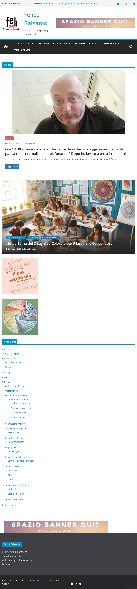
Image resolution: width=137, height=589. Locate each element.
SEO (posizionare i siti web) (21, 460)
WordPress (7, 583)
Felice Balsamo (29, 143)
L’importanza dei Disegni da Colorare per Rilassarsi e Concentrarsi (59, 243)
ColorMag (51, 580)
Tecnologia (33, 238)
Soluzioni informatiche (16, 395)
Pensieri (9, 138)
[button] (68, 43)
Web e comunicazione (50, 238)
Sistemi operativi (13, 466)
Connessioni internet (15, 423)
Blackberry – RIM (16, 493)
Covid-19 (93, 43)
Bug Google (13, 451)
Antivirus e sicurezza (18, 399)
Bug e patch (11, 447)
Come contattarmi (38, 43)
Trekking (80, 43)
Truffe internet (18, 417)
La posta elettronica (14, 438)
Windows (12, 470)
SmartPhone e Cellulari (16, 485)
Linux (10, 479)
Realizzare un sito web (16, 457)
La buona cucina (13, 362)
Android (12, 489)
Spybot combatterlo (20, 403)
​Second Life (13, 432)
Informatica (109, 43)
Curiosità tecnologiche (16, 238)
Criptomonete (11, 390)
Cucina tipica (60, 43)
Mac (10, 475)
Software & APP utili (14, 499)
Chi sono (19, 43)
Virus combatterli (19, 412)
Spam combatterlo (17, 441)
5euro (8, 367)
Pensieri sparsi (22, 50)
